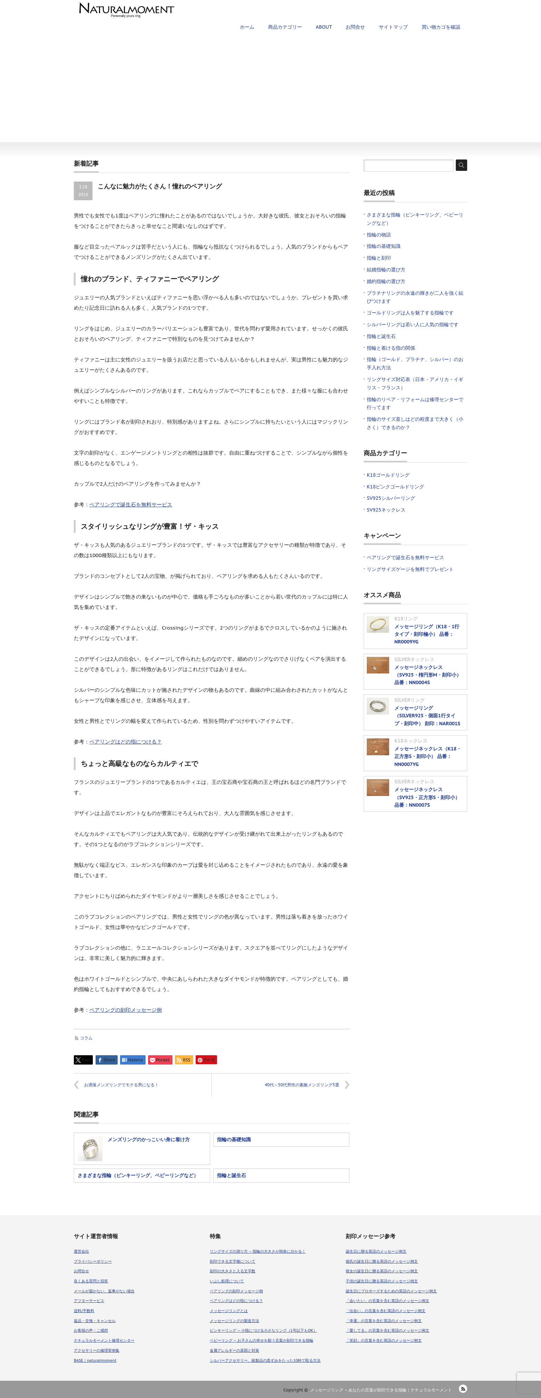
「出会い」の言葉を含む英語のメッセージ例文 (385, 1310)
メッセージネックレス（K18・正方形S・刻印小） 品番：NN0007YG (427, 756)
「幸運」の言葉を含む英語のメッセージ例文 (384, 1320)
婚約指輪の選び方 (386, 281)
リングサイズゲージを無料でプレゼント (410, 569)
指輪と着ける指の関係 (391, 348)
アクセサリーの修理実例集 (96, 1350)
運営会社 (81, 1251)
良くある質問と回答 (91, 1281)
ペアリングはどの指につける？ (125, 741)
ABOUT (324, 27)
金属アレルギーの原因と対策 (234, 1350)
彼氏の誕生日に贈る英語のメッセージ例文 (382, 1261)
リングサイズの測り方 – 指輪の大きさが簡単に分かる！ (257, 1251)
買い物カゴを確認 (441, 27)
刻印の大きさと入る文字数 (232, 1271)
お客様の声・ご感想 (91, 1330)
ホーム (247, 27)
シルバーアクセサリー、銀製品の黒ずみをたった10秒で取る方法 (265, 1360)
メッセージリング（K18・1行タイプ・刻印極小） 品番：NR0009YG (426, 634)
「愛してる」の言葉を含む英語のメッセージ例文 (387, 1330)
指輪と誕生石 (231, 1175)
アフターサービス (89, 1300)
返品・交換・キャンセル (95, 1320)
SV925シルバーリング (391, 498)
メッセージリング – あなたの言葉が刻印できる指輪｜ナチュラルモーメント (381, 1389)
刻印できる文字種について (232, 1261)
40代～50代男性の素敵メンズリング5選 (302, 1084)
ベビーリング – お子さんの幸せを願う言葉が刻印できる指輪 (261, 1340)
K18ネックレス (410, 741)
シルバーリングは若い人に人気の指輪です (413, 324)
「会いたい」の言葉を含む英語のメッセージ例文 (387, 1300)
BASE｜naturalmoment (95, 1360)
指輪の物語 (379, 235)
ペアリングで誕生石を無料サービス (130, 504)
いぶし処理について (227, 1281)
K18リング (406, 618)
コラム (86, 1037)
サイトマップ (393, 27)
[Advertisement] (270, 90)
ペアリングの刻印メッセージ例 (125, 1010)
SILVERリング (409, 700)
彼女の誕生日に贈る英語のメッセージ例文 (382, 1271)
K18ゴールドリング (388, 475)
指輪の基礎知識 (234, 1139)
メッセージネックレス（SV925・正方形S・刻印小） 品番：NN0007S (427, 797)
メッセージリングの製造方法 (234, 1320)
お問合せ (355, 27)
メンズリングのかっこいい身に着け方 (149, 1139)
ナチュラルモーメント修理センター (104, 1340)
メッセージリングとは (229, 1310)
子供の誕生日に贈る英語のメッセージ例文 (382, 1281)
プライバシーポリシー (93, 1261)
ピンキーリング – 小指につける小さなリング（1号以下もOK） (263, 1330)
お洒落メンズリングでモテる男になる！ (121, 1084)
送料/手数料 (84, 1310)
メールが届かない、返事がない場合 (104, 1291)
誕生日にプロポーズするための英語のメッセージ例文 (391, 1291)
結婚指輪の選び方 (386, 269)
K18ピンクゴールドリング (395, 487)
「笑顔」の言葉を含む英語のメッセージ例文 (384, 1340)
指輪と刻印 (379, 258)
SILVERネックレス (414, 659)
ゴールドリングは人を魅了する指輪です (410, 313)
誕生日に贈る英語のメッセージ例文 (376, 1251)
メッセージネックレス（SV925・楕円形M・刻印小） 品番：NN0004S (427, 675)
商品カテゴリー (285, 27)
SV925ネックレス (386, 510)
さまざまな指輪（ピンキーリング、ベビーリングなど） (138, 1175)
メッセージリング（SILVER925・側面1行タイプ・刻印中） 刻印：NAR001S (427, 716)
